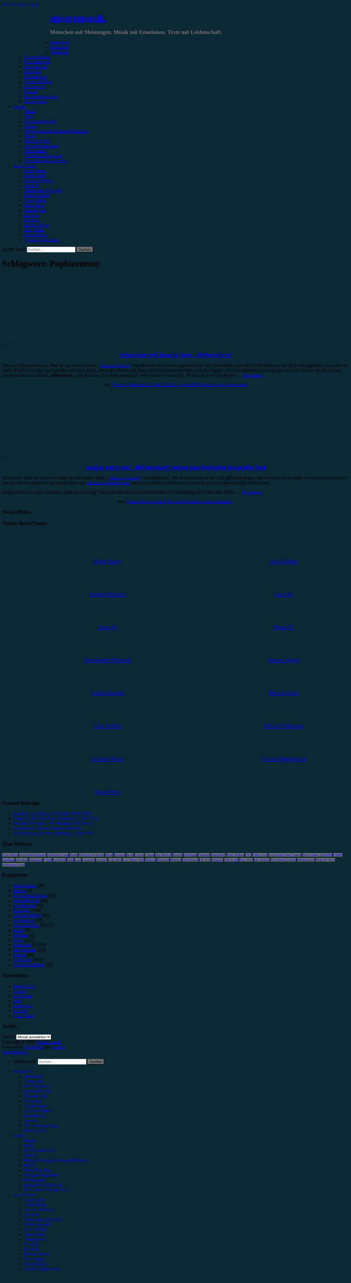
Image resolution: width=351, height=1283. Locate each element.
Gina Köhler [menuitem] (35, 1229)
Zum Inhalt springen (20, 4)
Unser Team (34, 170)
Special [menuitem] (30, 1120)
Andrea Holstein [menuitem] (38, 1209)
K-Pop (47, 860)
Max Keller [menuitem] (34, 1259)
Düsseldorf (218, 855)
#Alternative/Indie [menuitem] (40, 1150)
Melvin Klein (36, 234)
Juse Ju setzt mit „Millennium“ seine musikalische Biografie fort (175, 467)
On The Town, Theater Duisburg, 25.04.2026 (52, 833)
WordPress (33, 1047)
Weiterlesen (252, 375)
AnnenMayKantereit (32, 855)
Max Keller (34, 229)
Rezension (59, 47)
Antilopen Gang (57, 855)
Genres (19, 106)
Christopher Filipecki (42, 190)
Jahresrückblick (38, 81)
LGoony (101, 860)
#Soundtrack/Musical (43, 155)
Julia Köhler (35, 210)
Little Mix (114, 860)
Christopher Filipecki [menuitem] (42, 1219)
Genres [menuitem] (19, 1135)
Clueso (149, 855)
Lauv (78, 860)
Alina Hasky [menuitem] (35, 1204)
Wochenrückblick (28, 964)
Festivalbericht (37, 62)
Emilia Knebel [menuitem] (37, 1224)
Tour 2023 (246, 860)
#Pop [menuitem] (28, 1145)
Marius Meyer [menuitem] (36, 1254)
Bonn (130, 855)
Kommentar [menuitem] (34, 1115)
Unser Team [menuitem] (34, 1199)
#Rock (30, 111)
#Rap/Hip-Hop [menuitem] (37, 1170)
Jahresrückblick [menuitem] (38, 1110)
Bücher (19, 890)
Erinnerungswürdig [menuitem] (41, 1125)
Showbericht (35, 66)
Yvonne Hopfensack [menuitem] (42, 1269)
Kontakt (20, 1010)
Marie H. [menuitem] (32, 1249)
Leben (18, 930)
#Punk (29, 136)
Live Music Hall (133, 860)
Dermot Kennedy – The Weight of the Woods (52, 823)
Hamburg (8, 860)
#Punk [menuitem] (29, 1165)
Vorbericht (59, 52)
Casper (139, 855)
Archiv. (8, 1036)
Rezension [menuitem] (33, 1076)
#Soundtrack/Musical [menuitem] (43, 1185)
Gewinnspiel (35, 76)
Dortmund (190, 855)
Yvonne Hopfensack (42, 239)
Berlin (73, 855)
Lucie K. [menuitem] (31, 1244)
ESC (248, 855)
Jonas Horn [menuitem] (34, 1234)
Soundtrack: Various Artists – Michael (46, 828)
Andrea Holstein (38, 180)
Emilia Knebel (37, 195)
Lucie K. (31, 215)
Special (30, 91)
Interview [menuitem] (32, 1101)
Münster (175, 860)
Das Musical (163, 855)
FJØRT (338, 855)
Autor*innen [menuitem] (24, 1194)
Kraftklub (59, 860)
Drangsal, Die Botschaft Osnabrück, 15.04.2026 (55, 818)
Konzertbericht (37, 57)
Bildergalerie (35, 101)
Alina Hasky (35, 175)
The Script (231, 860)
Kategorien (59, 42)
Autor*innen (24, 165)
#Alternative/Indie (40, 121)
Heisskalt (22, 860)
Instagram (35, 860)
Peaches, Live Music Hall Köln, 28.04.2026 (51, 813)
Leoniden (88, 860)
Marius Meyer (36, 225)
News (7, 456)
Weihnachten (305, 860)
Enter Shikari (235, 855)
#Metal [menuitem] (30, 1155)
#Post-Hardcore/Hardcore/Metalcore (56, 131)
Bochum (119, 855)
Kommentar (34, 86)
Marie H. (32, 220)
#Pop (28, 116)
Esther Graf (260, 855)
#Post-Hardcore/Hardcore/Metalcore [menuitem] (56, 1160)
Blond (109, 855)
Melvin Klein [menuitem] (36, 1264)
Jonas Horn (34, 205)
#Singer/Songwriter (41, 146)
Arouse (58, 1047)
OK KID (205, 860)
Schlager (217, 860)
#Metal (30, 126)
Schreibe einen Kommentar (223, 384)
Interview (32, 71)
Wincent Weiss (325, 860)
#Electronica (35, 150)
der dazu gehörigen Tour (107, 482)
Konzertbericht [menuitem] (37, 1086)
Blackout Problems (91, 855)
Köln (70, 860)
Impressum (23, 996)
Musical (150, 860)
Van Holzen (261, 860)
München (163, 860)
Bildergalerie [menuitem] (35, 1130)
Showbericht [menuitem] (35, 1096)
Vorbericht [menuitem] (33, 1081)
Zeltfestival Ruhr (13, 865)
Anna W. (31, 185)
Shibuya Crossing (115, 365)
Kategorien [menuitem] (23, 1071)
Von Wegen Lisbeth (283, 860)
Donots (177, 855)
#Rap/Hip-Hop (37, 141)
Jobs (17, 1000)
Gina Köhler (35, 200)
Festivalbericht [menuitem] (37, 1091)
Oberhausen (190, 860)
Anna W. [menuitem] (31, 1214)
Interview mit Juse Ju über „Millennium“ (175, 354)
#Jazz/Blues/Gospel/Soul (46, 160)
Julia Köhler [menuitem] (35, 1239)
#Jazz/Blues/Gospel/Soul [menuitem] (46, 1190)
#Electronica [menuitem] (35, 1180)
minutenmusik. (78, 18)
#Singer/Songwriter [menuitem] (41, 1175)
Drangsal (204, 855)
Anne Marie (10, 855)
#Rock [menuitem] (30, 1140)
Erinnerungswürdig (41, 96)
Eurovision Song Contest (284, 855)
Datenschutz (24, 986)
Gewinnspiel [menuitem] (35, 1106)
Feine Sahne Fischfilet (317, 855)
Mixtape (20, 935)
